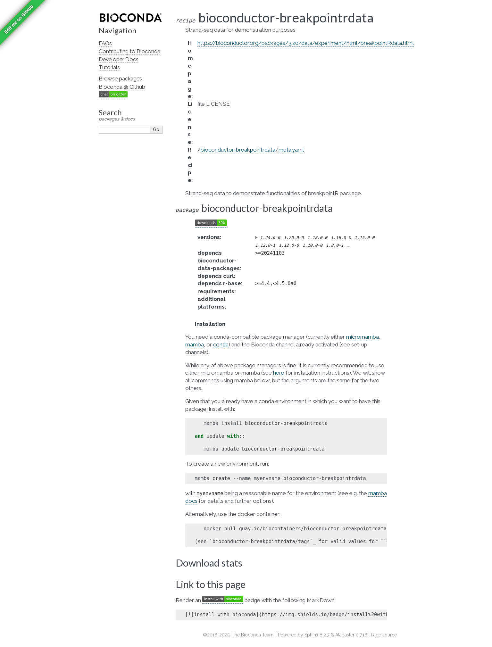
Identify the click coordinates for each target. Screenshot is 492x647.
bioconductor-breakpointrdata (238, 149)
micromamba (362, 337)
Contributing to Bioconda (129, 51)
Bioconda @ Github (122, 87)
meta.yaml (291, 149)
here (278, 372)
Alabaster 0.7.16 (351, 634)
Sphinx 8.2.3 (316, 634)
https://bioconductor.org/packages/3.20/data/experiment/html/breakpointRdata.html (305, 43)
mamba (194, 344)
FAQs (105, 43)
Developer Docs (118, 59)
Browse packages (120, 78)
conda (221, 344)
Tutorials (109, 67)
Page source (384, 634)
